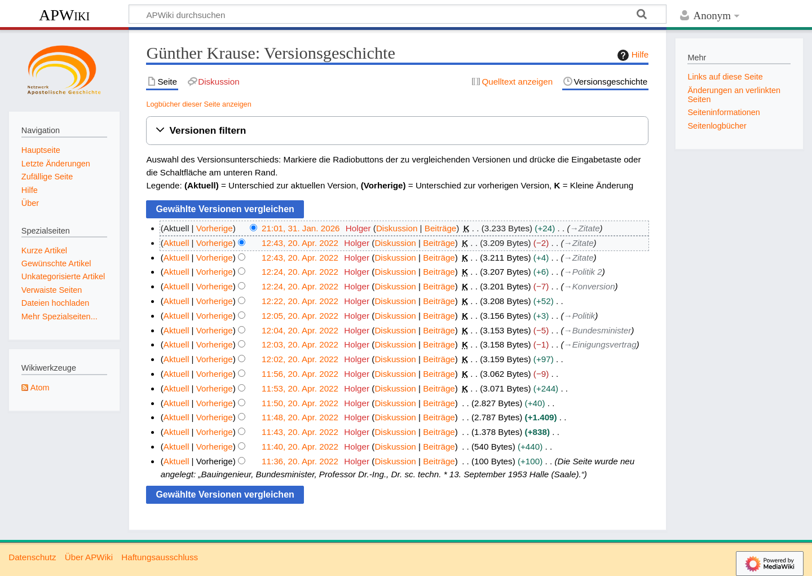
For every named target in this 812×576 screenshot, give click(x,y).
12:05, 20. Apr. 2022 (300, 315)
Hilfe (631, 55)
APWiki (64, 15)
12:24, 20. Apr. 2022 (300, 271)
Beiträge (441, 228)
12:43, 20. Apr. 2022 (300, 243)
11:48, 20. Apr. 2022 (300, 417)
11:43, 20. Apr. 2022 (300, 432)
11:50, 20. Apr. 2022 (300, 403)
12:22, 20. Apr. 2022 (300, 301)
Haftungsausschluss (159, 557)
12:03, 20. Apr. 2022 (300, 344)
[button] (397, 130)
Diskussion (396, 228)
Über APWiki (89, 557)
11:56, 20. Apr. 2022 (300, 374)
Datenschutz (32, 557)
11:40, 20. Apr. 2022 (300, 446)
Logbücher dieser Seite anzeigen (198, 104)
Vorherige (214, 228)
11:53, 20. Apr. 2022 (300, 388)
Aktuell (176, 243)
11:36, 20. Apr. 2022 (300, 461)
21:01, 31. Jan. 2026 (301, 228)
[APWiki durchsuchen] (397, 14)
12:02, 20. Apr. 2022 (300, 359)
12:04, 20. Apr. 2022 (300, 330)
